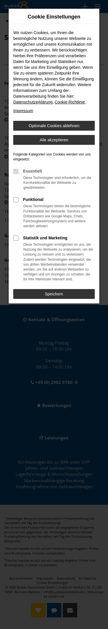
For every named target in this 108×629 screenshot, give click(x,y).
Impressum (23, 110)
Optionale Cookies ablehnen (54, 125)
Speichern (54, 294)
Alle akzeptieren (54, 140)
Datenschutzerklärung (32, 102)
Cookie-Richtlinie (70, 102)
